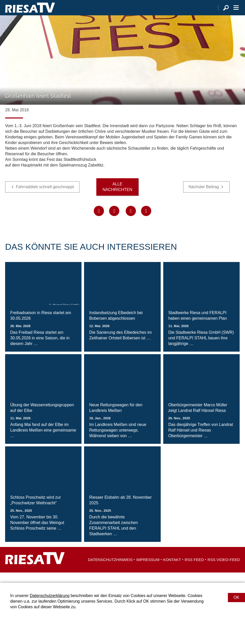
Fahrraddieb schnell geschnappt (45, 197)
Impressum (147, 570)
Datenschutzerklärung (49, 595)
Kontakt (172, 570)
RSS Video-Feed (223, 570)
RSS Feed (194, 570)
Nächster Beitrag (204, 197)
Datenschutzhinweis (110, 570)
